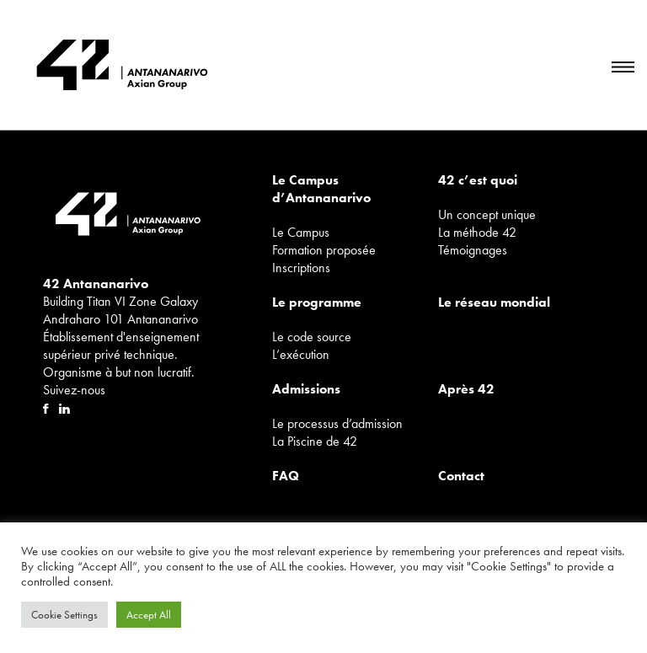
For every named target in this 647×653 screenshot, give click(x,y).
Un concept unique (487, 214)
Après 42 (466, 389)
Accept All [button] (148, 615)
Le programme (316, 302)
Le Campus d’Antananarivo (321, 188)
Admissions (306, 389)
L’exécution (300, 354)
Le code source (311, 336)
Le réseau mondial (494, 302)
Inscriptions (301, 267)
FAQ (285, 475)
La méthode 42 (477, 232)
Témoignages (472, 250)
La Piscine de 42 (314, 441)
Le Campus (300, 232)
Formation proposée (324, 250)
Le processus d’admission (337, 423)
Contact (461, 475)
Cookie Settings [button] (64, 615)
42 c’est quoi (477, 180)
